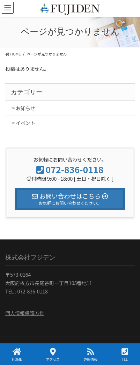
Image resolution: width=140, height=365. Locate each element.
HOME (17, 355)
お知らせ (25, 108)
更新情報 (90, 355)
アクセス (53, 355)
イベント (25, 122)
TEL (124, 355)
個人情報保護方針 (24, 313)
